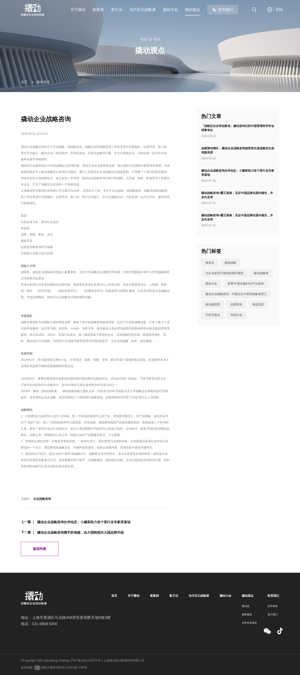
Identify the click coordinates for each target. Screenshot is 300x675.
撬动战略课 (261, 273)
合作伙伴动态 (249, 622)
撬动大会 (170, 10)
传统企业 (236, 315)
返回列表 (39, 549)
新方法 (116, 10)
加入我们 (273, 614)
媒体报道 (43, 82)
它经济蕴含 (212, 315)
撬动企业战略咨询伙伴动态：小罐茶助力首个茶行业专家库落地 (83, 522)
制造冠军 (258, 304)
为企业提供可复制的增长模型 (224, 273)
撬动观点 (192, 10)
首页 (24, 82)
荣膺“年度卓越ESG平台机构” (246, 283)
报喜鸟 (209, 263)
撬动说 (245, 606)
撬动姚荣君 (212, 304)
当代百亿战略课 (142, 10)
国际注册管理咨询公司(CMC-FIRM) (63, 667)
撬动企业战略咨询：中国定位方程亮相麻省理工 (236, 294)
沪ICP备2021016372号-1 (86, 660)
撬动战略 (230, 263)
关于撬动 (77, 10)
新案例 (98, 10)
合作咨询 (273, 606)
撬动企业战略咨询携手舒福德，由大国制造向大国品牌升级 (80, 532)
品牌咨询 (236, 304)
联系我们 (222, 9)
